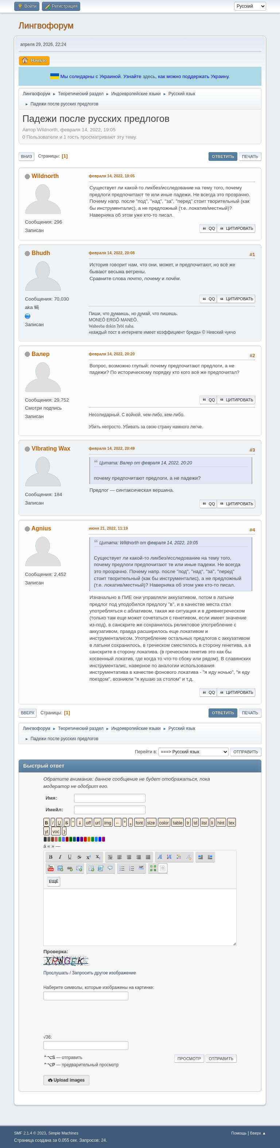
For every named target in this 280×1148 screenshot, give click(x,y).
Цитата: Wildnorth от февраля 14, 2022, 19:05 (148, 542)
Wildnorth (45, 176)
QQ (208, 228)
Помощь (238, 1133)
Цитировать (236, 228)
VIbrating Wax (51, 448)
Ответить (223, 156)
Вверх (27, 713)
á (44, 846)
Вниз (26, 156)
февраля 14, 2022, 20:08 (112, 253)
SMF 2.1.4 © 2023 (30, 1133)
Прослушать (56, 972)
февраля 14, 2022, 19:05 (112, 176)
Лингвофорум (45, 25)
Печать (250, 156)
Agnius (41, 528)
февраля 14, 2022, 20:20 (112, 354)
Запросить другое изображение (104, 972)
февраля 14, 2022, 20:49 (112, 448)
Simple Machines (63, 1133)
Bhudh (41, 253)
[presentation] (98, 1017)
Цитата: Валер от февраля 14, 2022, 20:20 (145, 462)
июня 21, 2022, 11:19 (108, 528)
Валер (41, 354)
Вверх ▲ (258, 1133)
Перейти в (145, 751)
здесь (149, 76)
